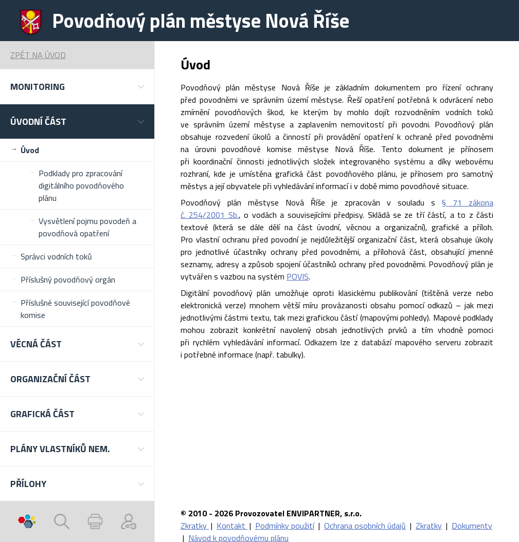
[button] (77, 86)
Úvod (30, 150)
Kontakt (232, 525)
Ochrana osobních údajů (365, 525)
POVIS (298, 276)
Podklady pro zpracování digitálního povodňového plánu (81, 185)
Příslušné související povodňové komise (75, 308)
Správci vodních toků (56, 256)
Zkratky (195, 525)
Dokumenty (472, 525)
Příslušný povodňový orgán (68, 279)
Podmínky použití (284, 525)
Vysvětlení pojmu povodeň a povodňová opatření (87, 227)
